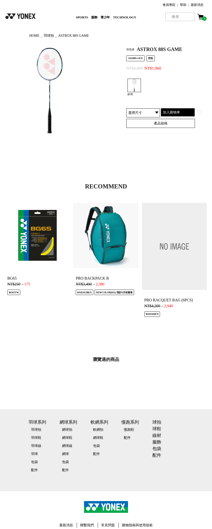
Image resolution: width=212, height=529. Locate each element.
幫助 (183, 5)
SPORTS (82, 17)
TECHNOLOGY (124, 17)
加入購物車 (171, 112)
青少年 (105, 17)
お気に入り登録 (200, 112)
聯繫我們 (87, 525)
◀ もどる (13, 35)
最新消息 (197, 5)
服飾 (94, 17)
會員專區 (169, 5)
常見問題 (108, 525)
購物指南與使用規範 (137, 525)
